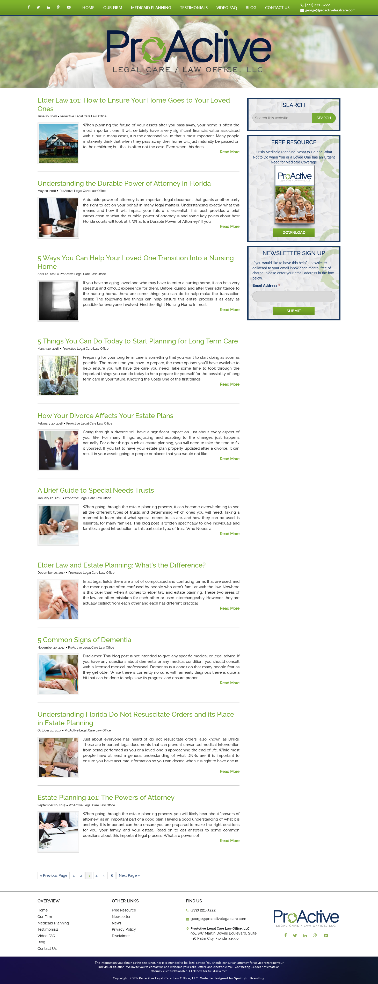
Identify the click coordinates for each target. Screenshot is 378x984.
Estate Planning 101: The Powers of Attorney (106, 797)
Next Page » (129, 875)
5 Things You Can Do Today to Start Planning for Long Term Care (138, 341)
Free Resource (124, 910)
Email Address (266, 285)
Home (88, 7)
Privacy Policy (124, 929)
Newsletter (121, 917)
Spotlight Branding (249, 978)
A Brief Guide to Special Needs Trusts (96, 490)
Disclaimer (121, 936)
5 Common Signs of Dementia (84, 640)
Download (294, 232)
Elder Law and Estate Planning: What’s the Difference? (122, 565)
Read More (229, 152)
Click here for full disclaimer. (208, 971)
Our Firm (112, 7)
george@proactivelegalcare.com (330, 10)
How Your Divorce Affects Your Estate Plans (105, 416)
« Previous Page (53, 875)
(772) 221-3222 (317, 4)
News (116, 923)
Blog (251, 7)
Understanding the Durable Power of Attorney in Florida (124, 183)
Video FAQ (226, 7)
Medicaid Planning (151, 7)
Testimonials (194, 7)
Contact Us (277, 7)
